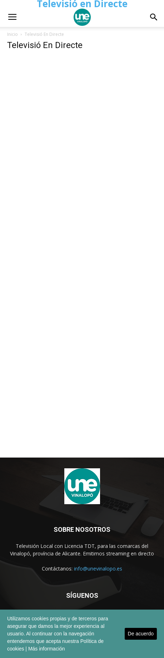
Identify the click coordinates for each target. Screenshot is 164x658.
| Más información (45, 649)
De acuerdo (141, 633)
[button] (154, 17)
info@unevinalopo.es (98, 568)
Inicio (12, 34)
